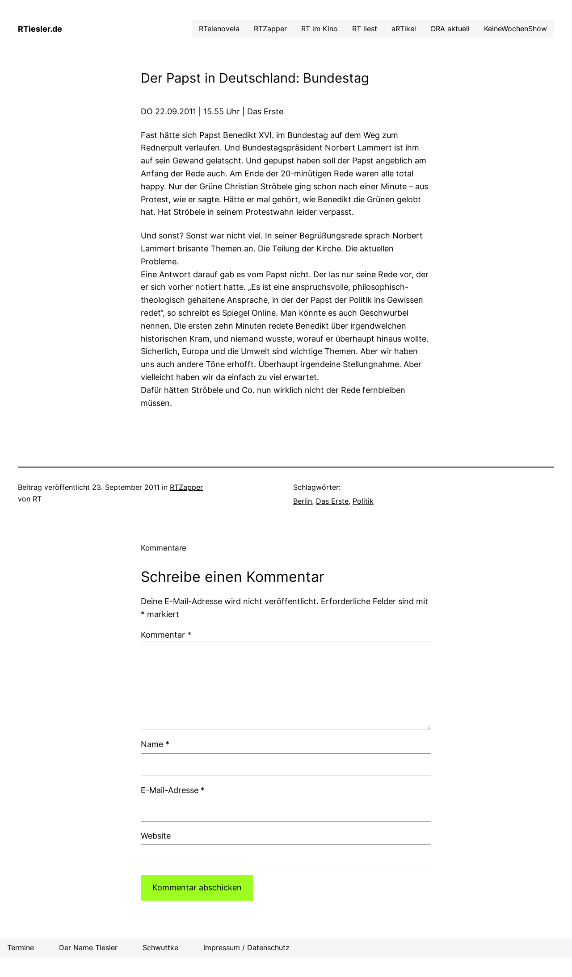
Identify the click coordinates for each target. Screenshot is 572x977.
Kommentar (166, 634)
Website (156, 835)
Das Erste (332, 501)
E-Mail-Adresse (173, 790)
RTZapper (186, 487)
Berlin (302, 501)
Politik (363, 501)
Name (155, 744)
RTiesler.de (40, 28)
